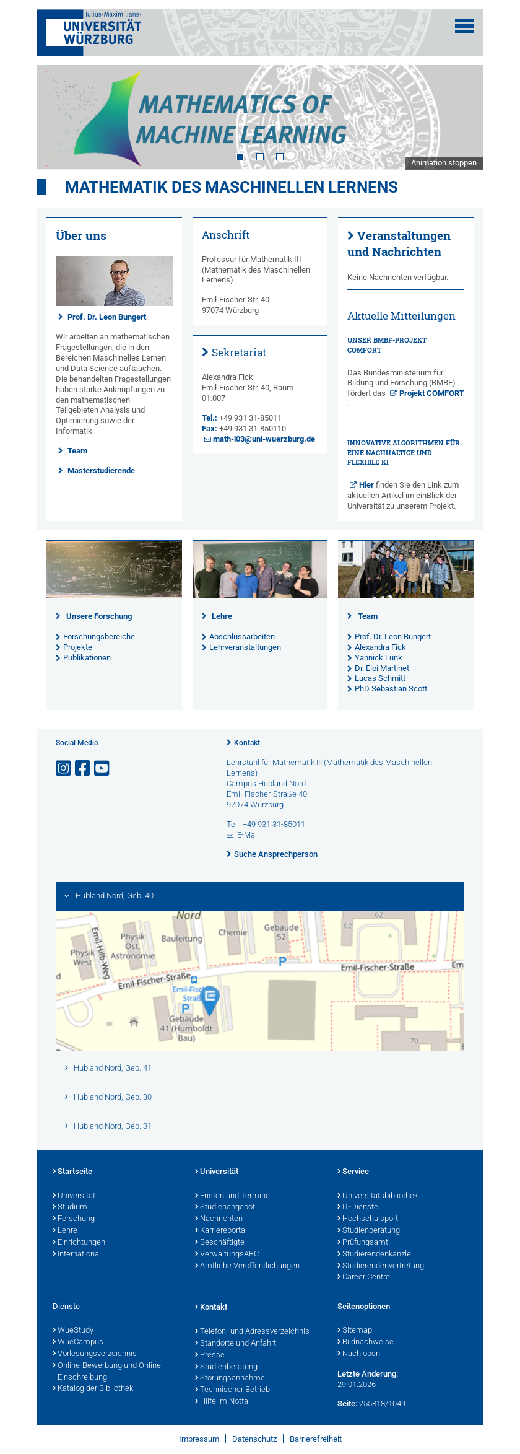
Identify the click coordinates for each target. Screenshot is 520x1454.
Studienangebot (225, 1207)
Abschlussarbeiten (242, 636)
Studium (70, 1207)
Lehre (222, 616)
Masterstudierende (101, 470)
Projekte (77, 647)
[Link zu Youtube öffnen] (102, 768)
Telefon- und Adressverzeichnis (252, 1332)
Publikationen (87, 657)
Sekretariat (239, 352)
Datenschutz (254, 1438)
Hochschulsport (367, 1219)
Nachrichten (219, 1219)
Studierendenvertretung (380, 1266)
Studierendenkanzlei (375, 1254)
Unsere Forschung (99, 616)
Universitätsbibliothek (377, 1196)
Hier (366, 484)
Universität (74, 1196)
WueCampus (78, 1342)
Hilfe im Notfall (223, 1402)
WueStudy (73, 1330)
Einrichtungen (79, 1242)
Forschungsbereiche (99, 636)
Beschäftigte (220, 1242)
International (77, 1254)
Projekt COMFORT (431, 393)
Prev (58, 117)
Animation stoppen (444, 162)
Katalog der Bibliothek (93, 1389)
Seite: (347, 1403)
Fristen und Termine (232, 1196)
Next (461, 117)
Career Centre (363, 1277)
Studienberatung (368, 1231)
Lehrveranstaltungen (245, 647)
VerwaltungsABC (227, 1254)
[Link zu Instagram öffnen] (64, 768)
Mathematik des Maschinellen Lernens (231, 187)
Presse (210, 1355)
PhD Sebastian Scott (391, 688)
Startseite (72, 1172)
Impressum (199, 1438)
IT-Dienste (357, 1207)
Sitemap (354, 1330)
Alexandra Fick (380, 647)
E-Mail (248, 834)
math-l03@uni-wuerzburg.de (264, 439)
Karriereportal (221, 1231)
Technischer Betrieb (232, 1390)
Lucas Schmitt (380, 678)
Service (353, 1172)
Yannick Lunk (378, 657)
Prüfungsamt (362, 1242)
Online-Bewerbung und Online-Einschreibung (108, 1371)
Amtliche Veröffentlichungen (247, 1266)
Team (77, 450)
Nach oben (358, 1354)
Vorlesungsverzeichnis (95, 1354)
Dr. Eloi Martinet (382, 668)
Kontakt (247, 742)
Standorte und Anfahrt (235, 1343)
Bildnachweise (365, 1342)
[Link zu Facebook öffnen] (83, 768)
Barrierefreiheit (316, 1438)
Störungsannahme (230, 1378)
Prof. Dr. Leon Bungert (106, 317)
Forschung (74, 1219)
